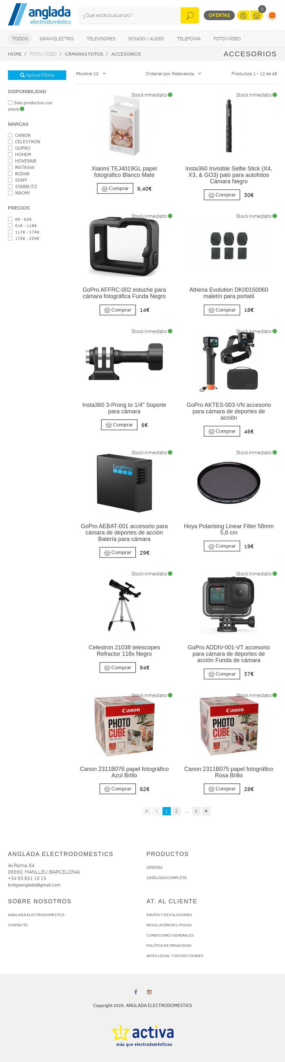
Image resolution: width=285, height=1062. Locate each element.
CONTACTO (18, 925)
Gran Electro (57, 39)
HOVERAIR (22, 161)
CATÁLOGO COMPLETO (166, 878)
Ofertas (219, 15)
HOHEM (19, 154)
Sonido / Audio (146, 39)
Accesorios (126, 54)
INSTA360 (21, 167)
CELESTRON (24, 142)
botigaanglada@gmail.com (34, 885)
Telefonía (189, 39)
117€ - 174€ (23, 232)
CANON (19, 135)
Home (15, 54)
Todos (20, 39)
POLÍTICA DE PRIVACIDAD (169, 945)
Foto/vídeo (227, 39)
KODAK (18, 174)
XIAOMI (18, 193)
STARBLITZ (22, 186)
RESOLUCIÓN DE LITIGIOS (169, 925)
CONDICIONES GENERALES (170, 935)
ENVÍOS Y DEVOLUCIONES (169, 915)
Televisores (101, 39)
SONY (17, 180)
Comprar (115, 188)
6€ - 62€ (20, 219)
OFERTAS (154, 867)
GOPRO (19, 148)
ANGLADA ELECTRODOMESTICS (36, 915)
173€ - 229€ (23, 238)
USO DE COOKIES (188, 956)
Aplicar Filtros (37, 75)
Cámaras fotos (84, 54)
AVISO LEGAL (158, 956)
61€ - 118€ (22, 225)
